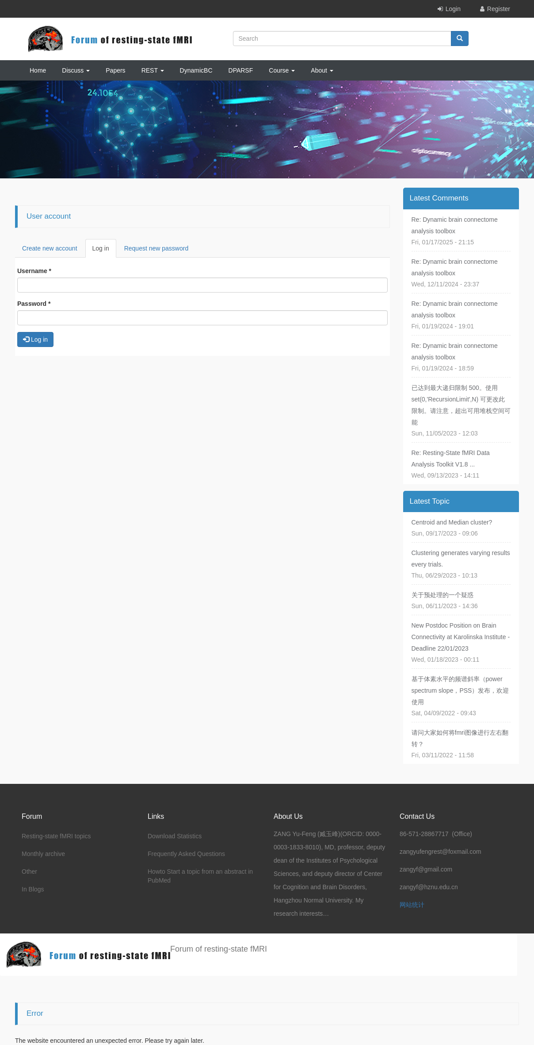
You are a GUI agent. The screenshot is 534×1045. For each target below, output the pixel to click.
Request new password (156, 248)
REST (152, 70)
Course (282, 70)
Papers (115, 70)
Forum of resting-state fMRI (218, 949)
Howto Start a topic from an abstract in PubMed (200, 876)
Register (498, 8)
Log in (104, 251)
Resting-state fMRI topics (56, 836)
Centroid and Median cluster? (452, 522)
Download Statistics (175, 836)
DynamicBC (196, 70)
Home (38, 70)
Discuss (76, 70)
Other (29, 871)
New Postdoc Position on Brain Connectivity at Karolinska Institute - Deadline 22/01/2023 (461, 637)
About (322, 70)
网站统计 (412, 904)
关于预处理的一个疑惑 (442, 594)
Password (33, 303)
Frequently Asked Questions (186, 853)
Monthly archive (43, 853)
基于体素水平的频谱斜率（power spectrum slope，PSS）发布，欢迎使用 (460, 690)
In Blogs (33, 889)
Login (453, 8)
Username (34, 270)
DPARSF (241, 70)
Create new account (49, 248)
